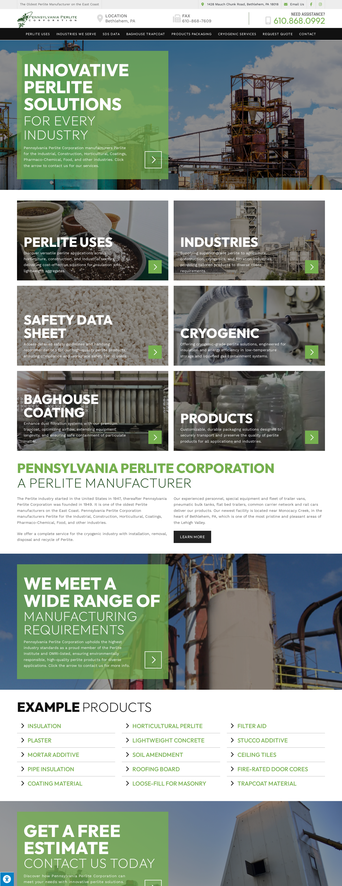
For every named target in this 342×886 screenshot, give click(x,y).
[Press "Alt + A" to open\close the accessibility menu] (7, 879)
